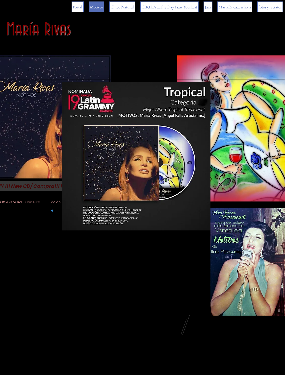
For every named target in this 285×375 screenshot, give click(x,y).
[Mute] (52, 210)
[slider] (58, 210)
